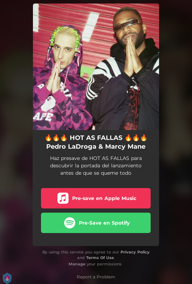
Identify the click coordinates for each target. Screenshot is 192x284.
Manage (77, 264)
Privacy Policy (135, 252)
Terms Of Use (100, 257)
